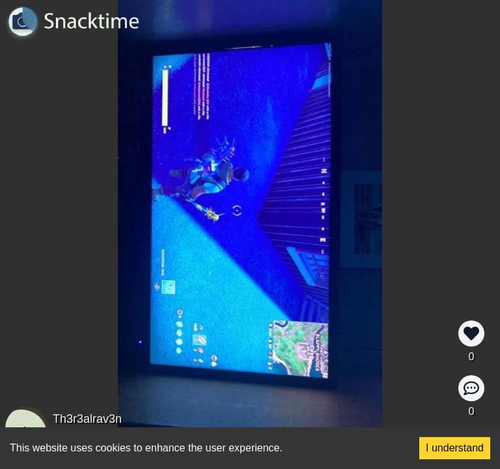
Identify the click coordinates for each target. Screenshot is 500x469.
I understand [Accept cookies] (455, 447)
